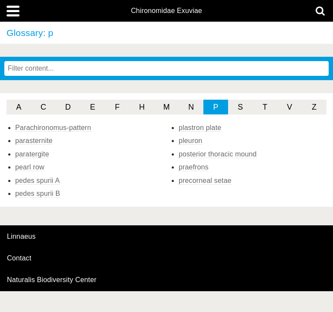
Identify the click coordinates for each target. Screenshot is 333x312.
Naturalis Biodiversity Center (52, 279)
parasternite (33, 140)
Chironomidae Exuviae (166, 10)
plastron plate (200, 127)
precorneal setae (205, 180)
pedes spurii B (37, 193)
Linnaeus (21, 236)
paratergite (32, 154)
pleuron (190, 140)
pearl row (29, 167)
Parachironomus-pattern (53, 127)
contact (19, 258)
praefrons (194, 167)
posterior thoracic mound (218, 154)
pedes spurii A (37, 180)
